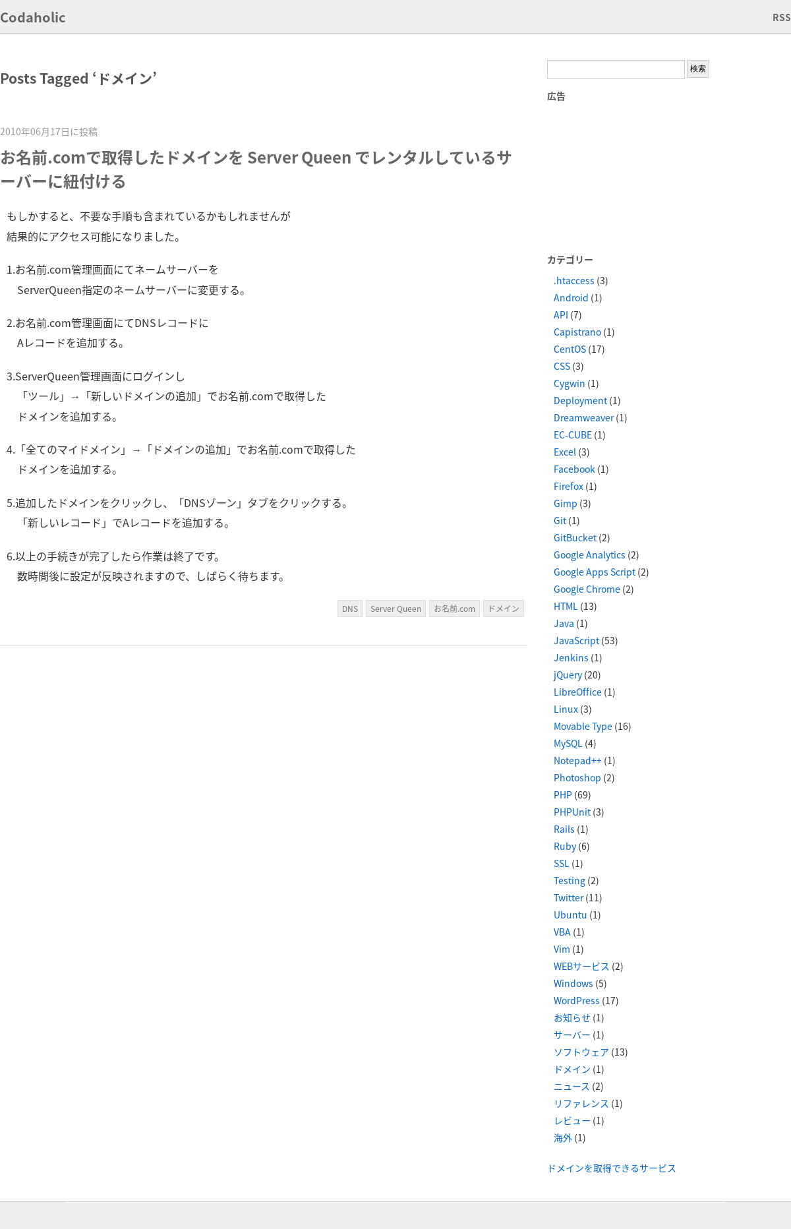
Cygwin (569, 383)
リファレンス (581, 1103)
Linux (566, 708)
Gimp (565, 503)
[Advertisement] (620, 177)
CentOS (570, 348)
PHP (563, 794)
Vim (562, 948)
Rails (564, 828)
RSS (782, 17)
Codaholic (33, 16)
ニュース (572, 1086)
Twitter (568, 897)
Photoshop (577, 777)
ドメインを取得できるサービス (611, 1167)
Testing (569, 880)
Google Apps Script (594, 571)
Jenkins (571, 657)
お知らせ (572, 1017)
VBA (562, 931)
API (561, 314)
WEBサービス (582, 966)
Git (560, 520)
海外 (563, 1137)
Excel (565, 451)
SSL (562, 863)
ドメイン (503, 608)
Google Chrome (587, 588)
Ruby (565, 846)
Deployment (580, 400)
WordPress (577, 1000)
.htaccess (574, 280)
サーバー (572, 1034)
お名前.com (454, 608)
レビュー (572, 1120)
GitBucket (575, 537)
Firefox (568, 486)
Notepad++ (578, 760)
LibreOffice (578, 691)
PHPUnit (572, 811)
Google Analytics (590, 554)
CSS (562, 366)
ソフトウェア (581, 1051)
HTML (566, 606)
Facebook (574, 468)
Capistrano (577, 331)
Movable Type (583, 726)
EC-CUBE (573, 434)
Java (564, 623)
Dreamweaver (584, 417)
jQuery (568, 674)
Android (571, 297)
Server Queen (395, 608)
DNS (350, 608)
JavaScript (576, 640)
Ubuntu (570, 914)
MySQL (568, 743)
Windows (573, 983)
